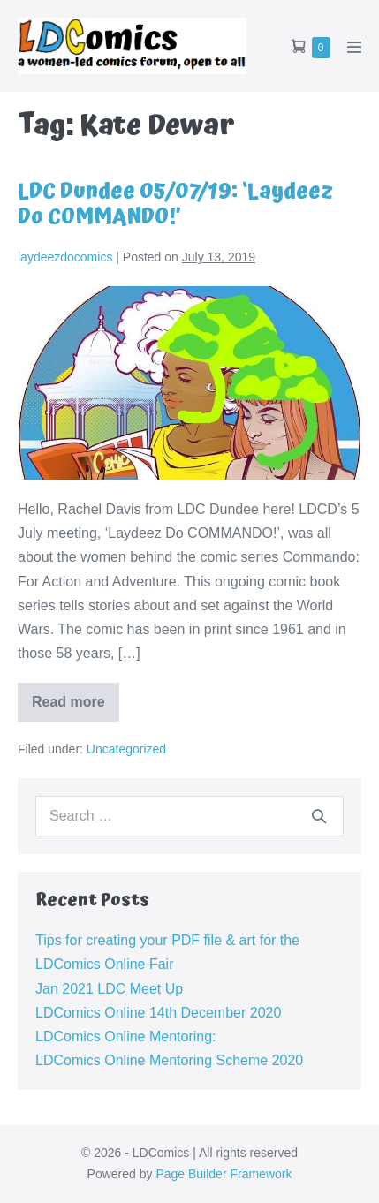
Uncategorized (126, 749)
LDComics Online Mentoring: (125, 1036)
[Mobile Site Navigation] (354, 47)
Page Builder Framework (223, 1174)
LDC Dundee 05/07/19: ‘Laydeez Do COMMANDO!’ (175, 204)
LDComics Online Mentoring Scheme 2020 (169, 1060)
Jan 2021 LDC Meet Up (109, 988)
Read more (75, 708)
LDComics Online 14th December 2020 (158, 1012)
